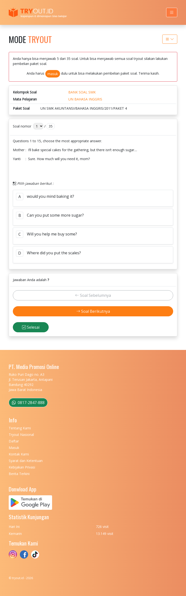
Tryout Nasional (21, 434)
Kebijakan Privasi (22, 467)
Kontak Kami (19, 454)
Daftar (14, 441)
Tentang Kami (20, 428)
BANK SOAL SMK (82, 92)
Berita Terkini (19, 473)
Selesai (30, 327)
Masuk (14, 447)
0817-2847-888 (28, 402)
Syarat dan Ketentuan (26, 460)
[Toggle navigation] (171, 12)
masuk (52, 73)
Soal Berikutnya (93, 311)
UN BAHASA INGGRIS (85, 99)
